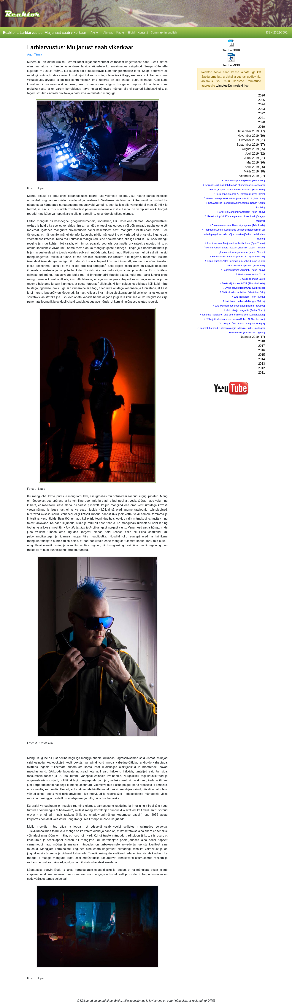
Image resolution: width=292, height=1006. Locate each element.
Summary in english (164, 32)
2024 (261, 104)
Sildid (131, 32)
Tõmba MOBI (231, 65)
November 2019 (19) (251, 135)
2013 (261, 363)
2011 (261, 372)
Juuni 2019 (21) (254, 158)
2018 (261, 341)
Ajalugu (108, 32)
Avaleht (95, 32)
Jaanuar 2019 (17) (253, 336)
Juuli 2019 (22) (255, 153)
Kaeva (120, 32)
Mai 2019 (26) (256, 162)
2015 (261, 354)
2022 (261, 113)
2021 (261, 117)
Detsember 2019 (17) (251, 131)
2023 (261, 108)
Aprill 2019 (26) (255, 167)
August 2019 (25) (253, 149)
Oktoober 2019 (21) (252, 140)
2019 (261, 126)
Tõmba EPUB (231, 50)
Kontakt (143, 32)
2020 (261, 122)
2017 (261, 345)
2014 (261, 359)
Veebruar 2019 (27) (252, 175)
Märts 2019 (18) (254, 171)
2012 (261, 368)
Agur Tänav (34, 54)
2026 (261, 95)
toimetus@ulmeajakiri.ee (232, 85)
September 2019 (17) (251, 144)
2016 (261, 350)
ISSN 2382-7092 (277, 32)
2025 (261, 99)
